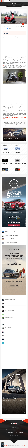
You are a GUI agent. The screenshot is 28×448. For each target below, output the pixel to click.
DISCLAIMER (6, 445)
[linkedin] (14, 435)
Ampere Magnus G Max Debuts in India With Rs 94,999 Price (11, 235)
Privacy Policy (23, 445)
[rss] (17, 435)
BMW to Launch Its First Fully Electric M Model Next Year (11, 242)
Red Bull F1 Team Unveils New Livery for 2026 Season (11, 231)
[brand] (3, 1)
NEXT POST (16, 145)
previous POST (4, 145)
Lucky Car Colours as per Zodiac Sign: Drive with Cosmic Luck (11, 238)
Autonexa (14, 445)
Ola (3, 65)
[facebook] (10, 435)
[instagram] (15, 435)
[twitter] (12, 435)
